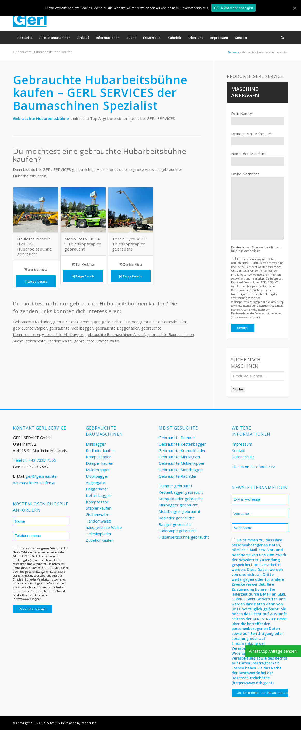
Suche (238, 389)
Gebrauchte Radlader (32, 321)
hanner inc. (89, 723)
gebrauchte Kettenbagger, (77, 321)
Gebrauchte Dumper (177, 437)
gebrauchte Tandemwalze (48, 340)
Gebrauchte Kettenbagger (182, 444)
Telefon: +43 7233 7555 (34, 460)
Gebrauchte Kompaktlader (182, 450)
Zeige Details (36, 281)
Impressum (242, 444)
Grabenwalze (97, 514)
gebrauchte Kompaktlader (163, 321)
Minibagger (96, 444)
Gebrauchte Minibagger (180, 456)
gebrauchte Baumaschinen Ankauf (115, 334)
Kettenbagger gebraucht (181, 492)
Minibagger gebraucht (178, 504)
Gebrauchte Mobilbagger (181, 469)
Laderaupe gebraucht (178, 530)
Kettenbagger (98, 495)
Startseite (233, 52)
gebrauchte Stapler (30, 328)
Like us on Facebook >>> (253, 466)
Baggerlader (97, 488)
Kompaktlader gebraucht (181, 498)
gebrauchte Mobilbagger (71, 328)
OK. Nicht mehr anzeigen (233, 8)
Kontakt (239, 450)
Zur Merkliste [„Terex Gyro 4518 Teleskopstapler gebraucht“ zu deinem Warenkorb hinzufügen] (130, 264)
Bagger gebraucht (175, 524)
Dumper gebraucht (175, 485)
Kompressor (97, 501)
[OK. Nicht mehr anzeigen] (294, 8)
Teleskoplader (99, 533)
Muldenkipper (98, 469)
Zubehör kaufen (100, 540)
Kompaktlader (98, 456)
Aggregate (95, 482)
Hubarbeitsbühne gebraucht (184, 537)
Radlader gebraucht (176, 517)
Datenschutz (243, 456)
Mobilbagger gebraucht (179, 511)
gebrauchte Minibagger (62, 334)
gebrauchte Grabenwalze (96, 340)
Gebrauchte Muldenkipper (182, 463)
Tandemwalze (98, 521)
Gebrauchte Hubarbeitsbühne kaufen (43, 51)
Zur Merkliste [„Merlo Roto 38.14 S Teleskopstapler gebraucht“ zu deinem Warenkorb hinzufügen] (83, 264)
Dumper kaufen (99, 463)
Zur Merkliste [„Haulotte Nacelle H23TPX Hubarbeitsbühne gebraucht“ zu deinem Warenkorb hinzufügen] (35, 269)
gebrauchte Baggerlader (117, 328)
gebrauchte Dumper (120, 321)
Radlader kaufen (100, 450)
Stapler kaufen (98, 508)
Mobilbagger (97, 476)
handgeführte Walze (104, 527)
